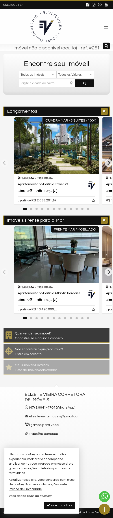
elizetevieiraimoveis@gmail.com (54, 416)
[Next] (92, 145)
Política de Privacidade (25, 489)
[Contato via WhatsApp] (104, 496)
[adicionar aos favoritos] (94, 201)
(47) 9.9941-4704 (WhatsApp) (52, 407)
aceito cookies (59, 505)
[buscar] (84, 83)
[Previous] (20, 145)
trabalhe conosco (43, 433)
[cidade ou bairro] (47, 83)
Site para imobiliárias (82, 512)
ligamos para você (44, 425)
